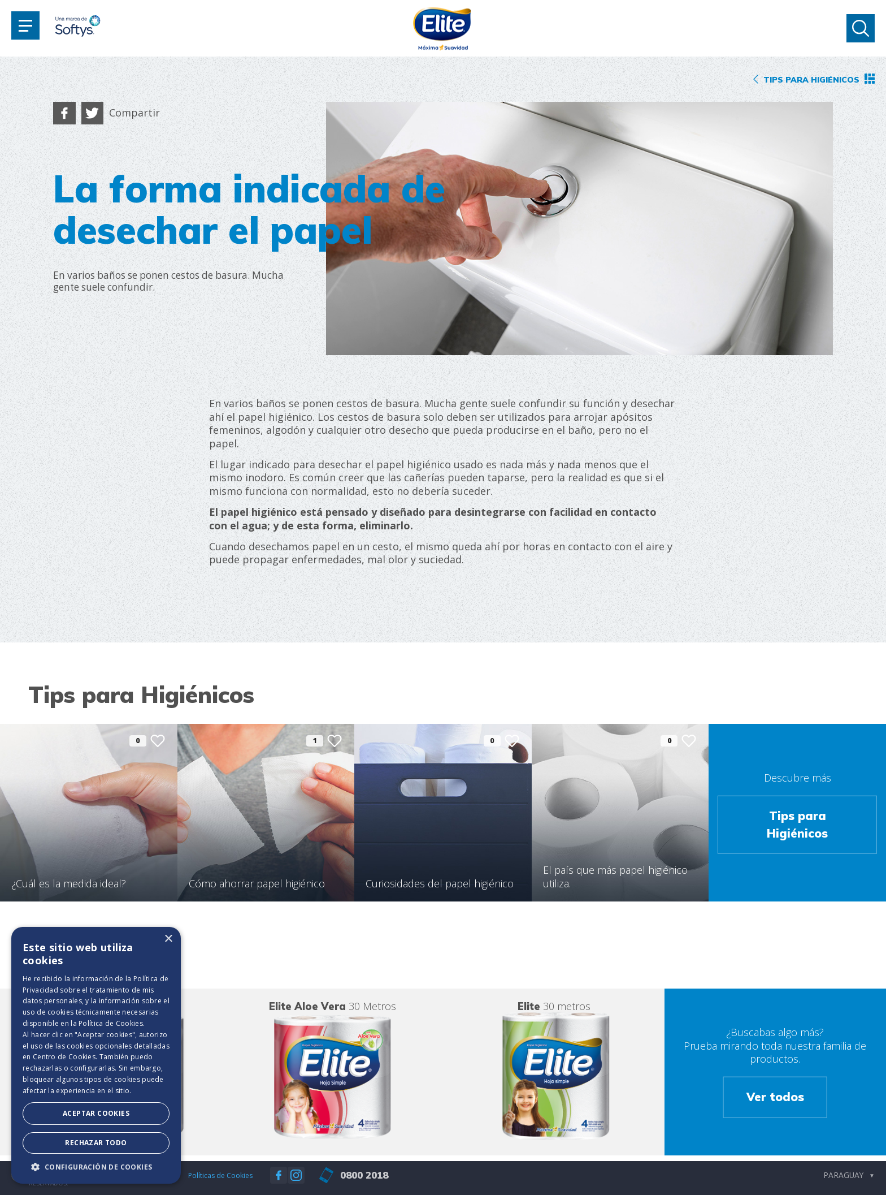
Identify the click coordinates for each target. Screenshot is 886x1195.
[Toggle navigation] (25, 25)
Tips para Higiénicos (797, 824)
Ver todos (775, 1097)
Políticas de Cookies (220, 1175)
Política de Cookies (111, 1023)
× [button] (168, 939)
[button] (96, 1166)
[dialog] (96, 1055)
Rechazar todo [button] (96, 1142)
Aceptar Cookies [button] (96, 1113)
